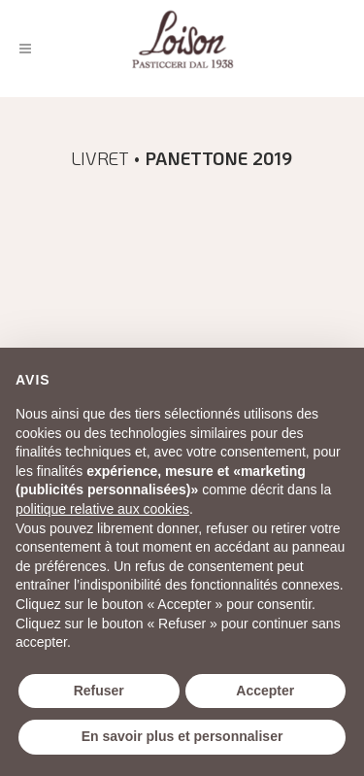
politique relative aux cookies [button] (102, 509)
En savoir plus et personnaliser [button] (182, 736)
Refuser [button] (99, 690)
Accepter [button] (265, 690)
